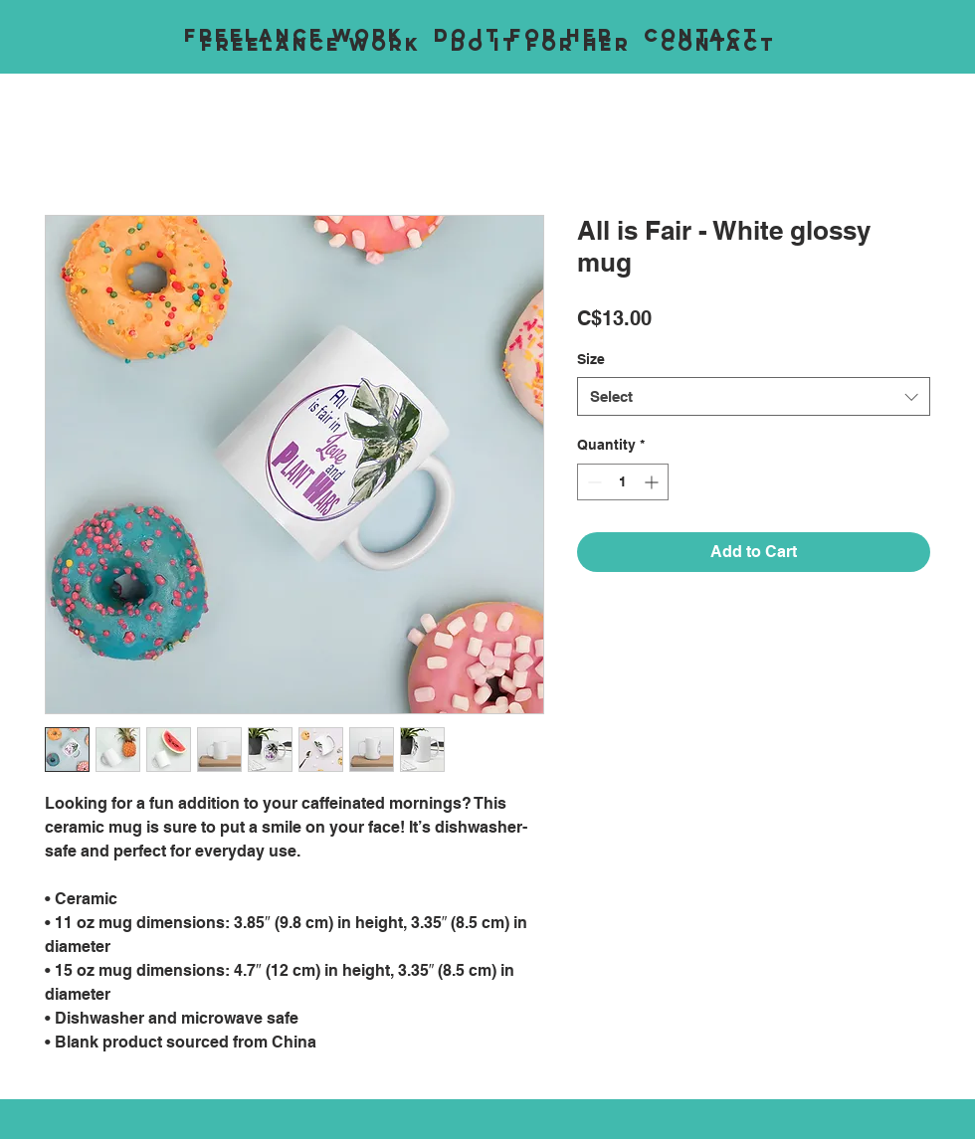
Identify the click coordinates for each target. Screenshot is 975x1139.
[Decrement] (592, 482)
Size (591, 359)
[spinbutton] (623, 482)
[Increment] (653, 482)
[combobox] (753, 396)
